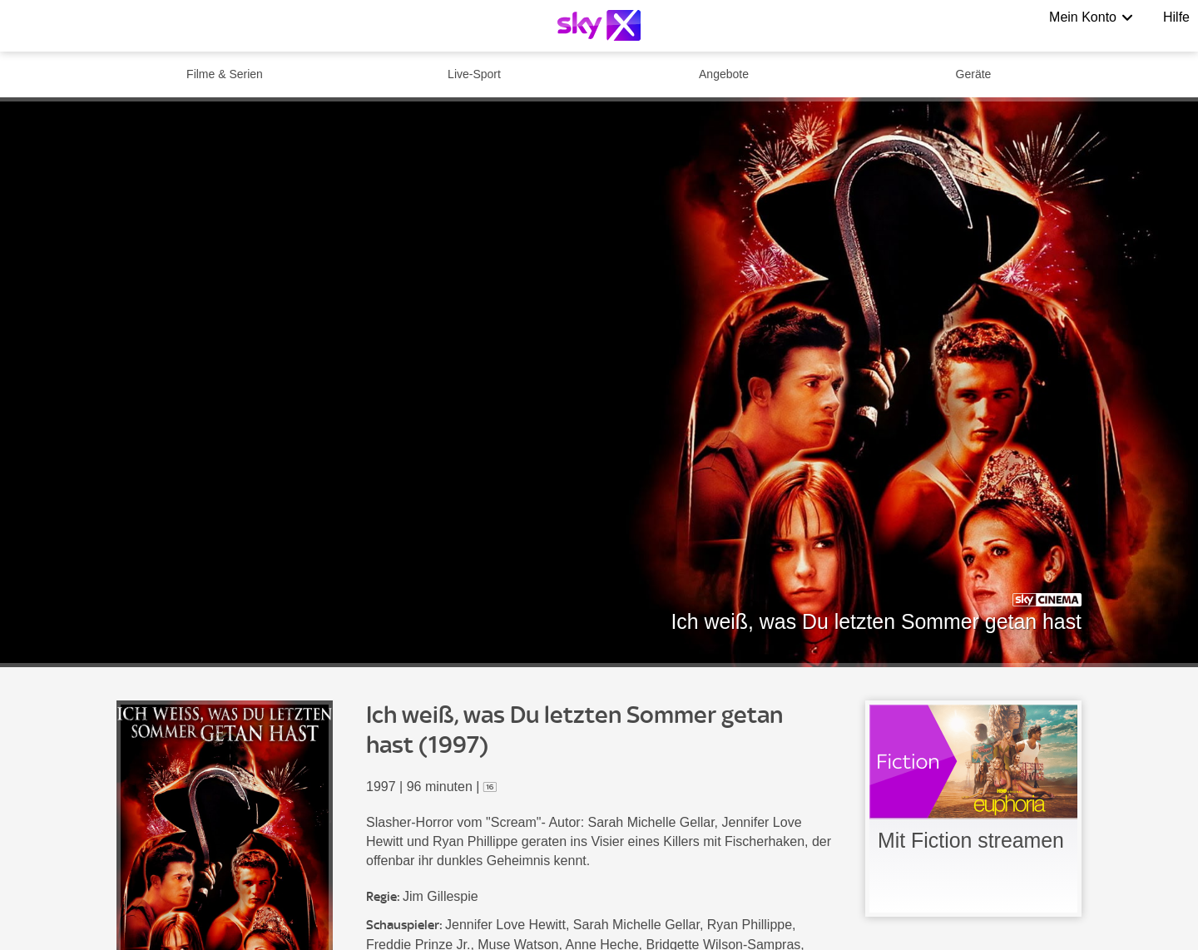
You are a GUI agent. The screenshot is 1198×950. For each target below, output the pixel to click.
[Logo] (599, 25)
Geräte (974, 74)
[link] (973, 808)
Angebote (724, 74)
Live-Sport (474, 74)
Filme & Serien (224, 74)
